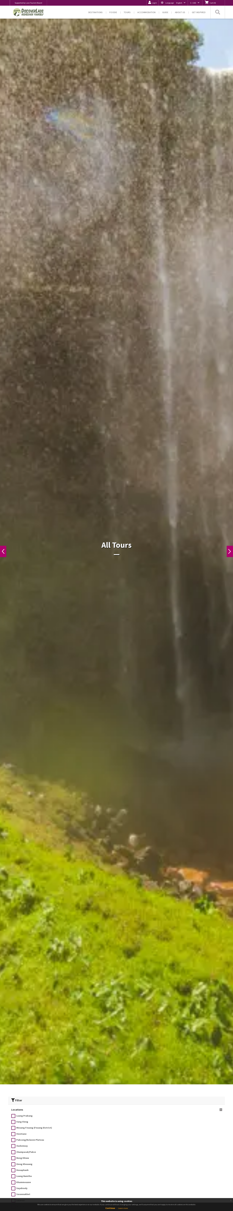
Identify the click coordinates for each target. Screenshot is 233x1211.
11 (211, 1119)
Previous (4, 551)
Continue (110, 1208)
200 (211, 1164)
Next (229, 551)
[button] (173, 3)
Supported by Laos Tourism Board (28, 3)
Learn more (123, 1208)
